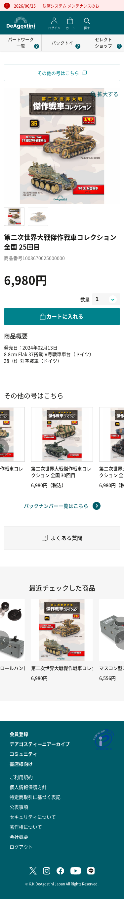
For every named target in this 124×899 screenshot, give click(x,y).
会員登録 (19, 734)
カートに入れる (64, 316)
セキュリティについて (33, 816)
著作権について (26, 826)
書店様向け (21, 763)
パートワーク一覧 (21, 42)
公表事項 (19, 807)
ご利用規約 (21, 777)
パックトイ (62, 42)
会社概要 (19, 836)
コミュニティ (23, 753)
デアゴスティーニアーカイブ (40, 744)
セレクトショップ (103, 42)
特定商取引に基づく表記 (35, 797)
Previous (5, 640)
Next (119, 640)
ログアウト (21, 846)
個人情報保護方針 (28, 787)
